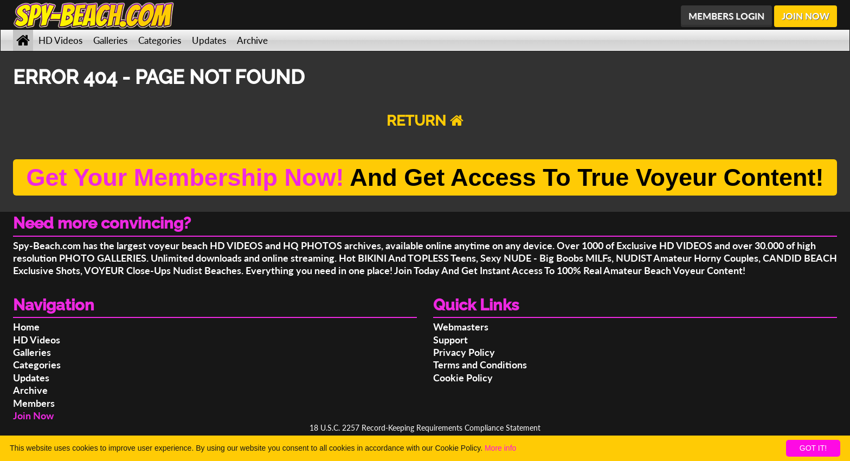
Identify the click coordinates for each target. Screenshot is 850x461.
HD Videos (60, 40)
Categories (159, 40)
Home (26, 327)
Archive (252, 40)
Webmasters (460, 327)
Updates (209, 40)
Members (34, 403)
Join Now (33, 415)
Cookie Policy (463, 378)
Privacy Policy (464, 352)
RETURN (425, 120)
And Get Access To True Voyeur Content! (424, 177)
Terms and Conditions (480, 365)
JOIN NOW (805, 16)
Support (450, 340)
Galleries (110, 40)
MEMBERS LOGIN (726, 16)
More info (500, 448)
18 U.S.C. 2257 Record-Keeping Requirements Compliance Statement (425, 427)
